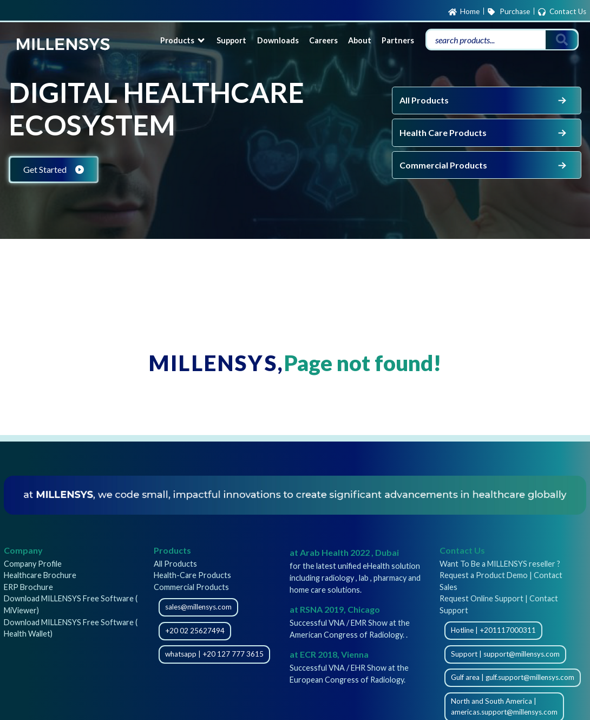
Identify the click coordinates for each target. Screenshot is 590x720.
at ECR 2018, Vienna (329, 654)
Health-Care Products (192, 575)
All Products (484, 100)
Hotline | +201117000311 (493, 630)
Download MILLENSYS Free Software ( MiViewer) (70, 604)
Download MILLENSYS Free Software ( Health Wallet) (70, 628)
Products (183, 40)
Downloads (278, 40)
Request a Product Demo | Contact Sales (501, 581)
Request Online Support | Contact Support (499, 604)
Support (231, 40)
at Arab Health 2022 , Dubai (344, 552)
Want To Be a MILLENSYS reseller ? (500, 563)
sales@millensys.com (198, 606)
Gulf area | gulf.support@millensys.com (512, 677)
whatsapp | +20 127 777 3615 (214, 654)
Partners (398, 40)
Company (23, 550)
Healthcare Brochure (40, 575)
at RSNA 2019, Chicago (335, 609)
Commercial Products (484, 165)
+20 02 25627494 (195, 630)
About (359, 40)
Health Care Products (484, 132)
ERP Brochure (28, 587)
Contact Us (561, 12)
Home (464, 12)
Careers (323, 40)
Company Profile (33, 563)
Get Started (53, 169)
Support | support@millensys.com (505, 654)
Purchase (508, 12)
